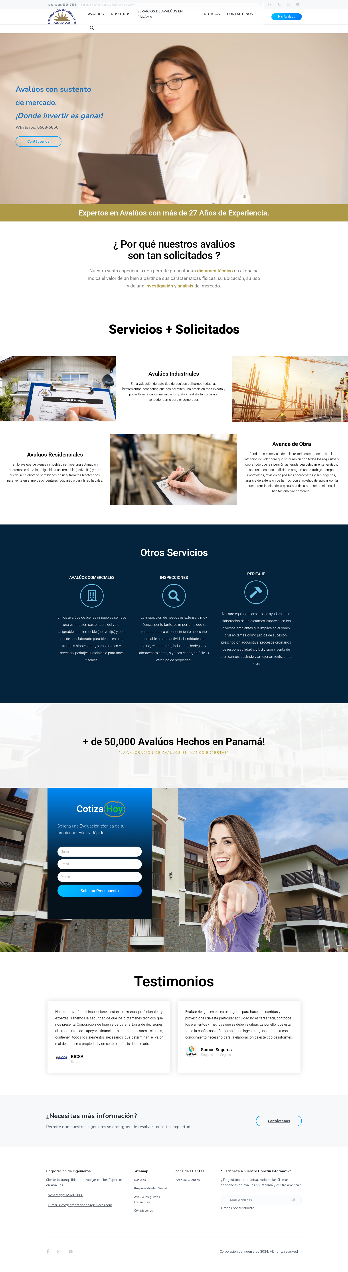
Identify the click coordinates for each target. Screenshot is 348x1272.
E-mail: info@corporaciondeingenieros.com (108, 4)
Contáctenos (38, 148)
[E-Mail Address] (261, 1206)
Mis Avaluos (286, 20)
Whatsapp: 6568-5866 (61, 4)
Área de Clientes (188, 1186)
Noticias (140, 1186)
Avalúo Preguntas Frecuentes (147, 1206)
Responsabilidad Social (150, 1195)
